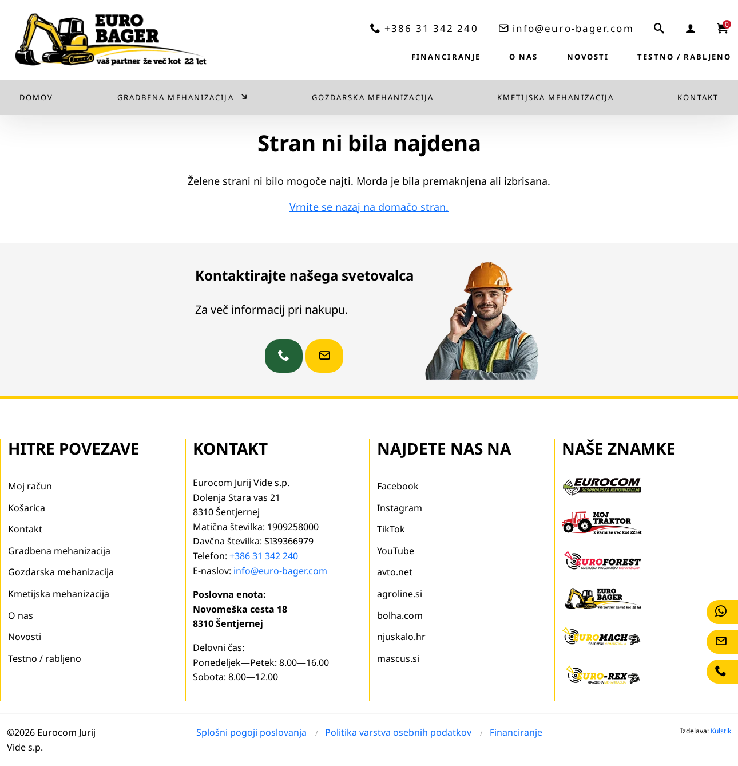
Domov (36, 97)
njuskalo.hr (401, 636)
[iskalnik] (659, 28)
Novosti (588, 57)
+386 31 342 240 (431, 28)
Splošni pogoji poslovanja (251, 732)
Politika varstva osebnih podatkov (398, 732)
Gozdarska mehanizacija (373, 97)
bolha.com (400, 615)
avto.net (394, 572)
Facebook (398, 486)
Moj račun (30, 486)
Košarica (26, 508)
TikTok (391, 529)
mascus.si (398, 658)
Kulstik (721, 731)
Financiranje (446, 57)
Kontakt (698, 97)
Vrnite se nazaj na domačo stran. (369, 207)
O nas (523, 57)
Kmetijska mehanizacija (555, 97)
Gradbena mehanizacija (175, 97)
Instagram (399, 508)
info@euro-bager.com (573, 28)
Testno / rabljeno (684, 57)
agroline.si (399, 593)
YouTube (395, 550)
